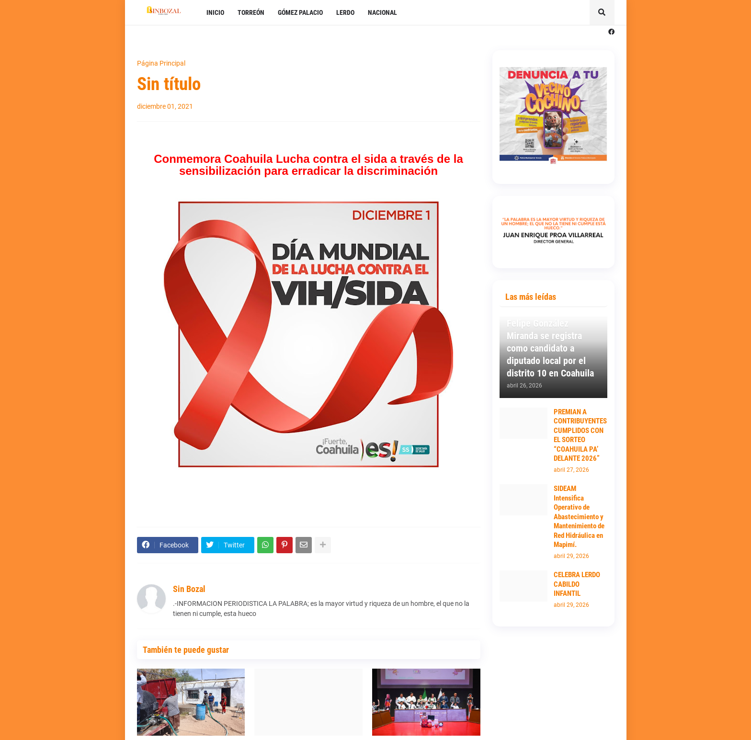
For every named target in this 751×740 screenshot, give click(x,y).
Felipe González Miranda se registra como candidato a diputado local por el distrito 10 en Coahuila (550, 348)
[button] (602, 12)
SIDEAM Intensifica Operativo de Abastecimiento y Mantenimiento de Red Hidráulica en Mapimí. (579, 516)
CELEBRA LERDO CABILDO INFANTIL (577, 584)
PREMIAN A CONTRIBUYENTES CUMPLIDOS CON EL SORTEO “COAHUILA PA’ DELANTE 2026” (580, 435)
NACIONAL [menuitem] (382, 12)
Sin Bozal (189, 589)
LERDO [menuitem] (345, 12)
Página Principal (161, 63)
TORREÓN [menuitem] (251, 12)
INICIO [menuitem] (215, 12)
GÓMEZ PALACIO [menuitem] (300, 12)
